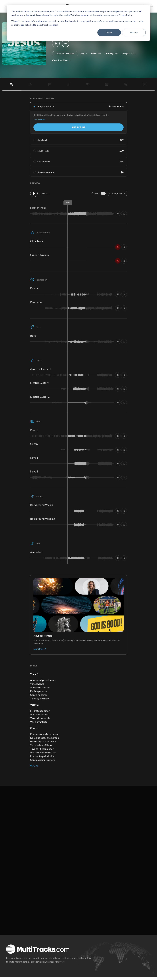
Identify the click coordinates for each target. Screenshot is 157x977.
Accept (109, 32)
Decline (134, 32)
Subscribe (78, 127)
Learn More (38, 119)
